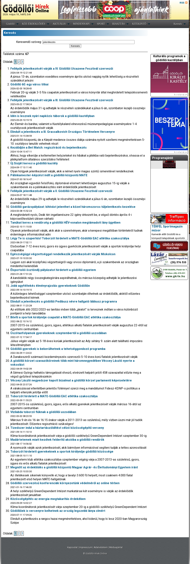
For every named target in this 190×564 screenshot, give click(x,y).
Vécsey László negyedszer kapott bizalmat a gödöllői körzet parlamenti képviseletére (71, 380)
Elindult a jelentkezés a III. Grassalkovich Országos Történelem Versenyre (62, 132)
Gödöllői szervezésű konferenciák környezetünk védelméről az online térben (64, 483)
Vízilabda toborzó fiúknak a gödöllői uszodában (43, 412)
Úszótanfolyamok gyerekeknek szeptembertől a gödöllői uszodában (58, 333)
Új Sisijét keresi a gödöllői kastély (34, 163)
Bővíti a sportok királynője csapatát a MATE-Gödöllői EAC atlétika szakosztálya (65, 317)
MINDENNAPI (81, 23)
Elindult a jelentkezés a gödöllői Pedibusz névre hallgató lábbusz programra (63, 301)
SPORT (101, 23)
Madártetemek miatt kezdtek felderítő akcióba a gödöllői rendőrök (57, 439)
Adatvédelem (101, 547)
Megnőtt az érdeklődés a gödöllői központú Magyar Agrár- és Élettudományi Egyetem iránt (74, 467)
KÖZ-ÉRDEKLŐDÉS (33, 23)
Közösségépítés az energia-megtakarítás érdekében (48, 499)
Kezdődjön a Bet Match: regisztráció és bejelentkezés (48, 147)
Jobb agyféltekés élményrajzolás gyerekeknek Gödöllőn (50, 285)
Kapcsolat (72, 547)
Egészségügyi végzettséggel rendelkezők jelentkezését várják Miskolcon (62, 254)
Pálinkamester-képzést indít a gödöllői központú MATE (48, 175)
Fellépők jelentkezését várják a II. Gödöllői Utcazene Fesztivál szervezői (61, 191)
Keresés (178, 23)
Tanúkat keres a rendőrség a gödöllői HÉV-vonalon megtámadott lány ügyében (65, 222)
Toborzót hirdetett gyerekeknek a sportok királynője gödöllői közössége (61, 451)
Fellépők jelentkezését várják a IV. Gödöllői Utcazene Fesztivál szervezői (61, 68)
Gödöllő (10, 23)
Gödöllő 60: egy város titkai (29, 84)
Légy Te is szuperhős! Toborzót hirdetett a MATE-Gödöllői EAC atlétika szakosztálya (69, 238)
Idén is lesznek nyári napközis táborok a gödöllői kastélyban (52, 116)
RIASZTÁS (118, 23)
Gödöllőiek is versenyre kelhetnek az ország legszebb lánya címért (57, 511)
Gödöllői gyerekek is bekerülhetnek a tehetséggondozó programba (57, 349)
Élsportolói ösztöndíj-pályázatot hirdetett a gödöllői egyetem (53, 270)
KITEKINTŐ (139, 23)
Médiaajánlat (116, 547)
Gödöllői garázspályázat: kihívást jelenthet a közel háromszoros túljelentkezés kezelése (72, 207)
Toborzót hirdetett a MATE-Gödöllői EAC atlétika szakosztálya (54, 396)
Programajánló (162, 158)
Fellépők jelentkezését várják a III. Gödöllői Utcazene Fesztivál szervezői (61, 100)
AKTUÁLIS (59, 23)
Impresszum (85, 547)
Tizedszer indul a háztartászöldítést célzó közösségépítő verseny (57, 428)
